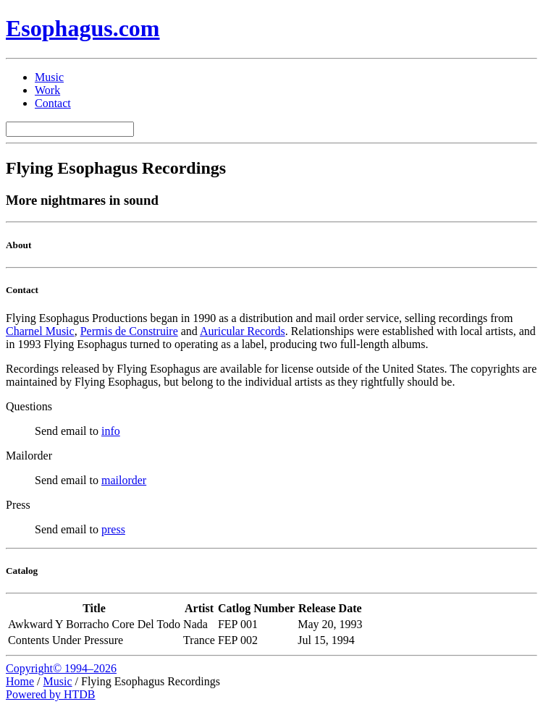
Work (47, 90)
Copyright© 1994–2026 (61, 668)
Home (20, 681)
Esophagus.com (83, 28)
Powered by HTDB (51, 694)
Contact (53, 103)
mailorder (123, 480)
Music (49, 77)
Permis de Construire (129, 331)
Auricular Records (242, 331)
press (113, 529)
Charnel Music (40, 331)
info (110, 431)
